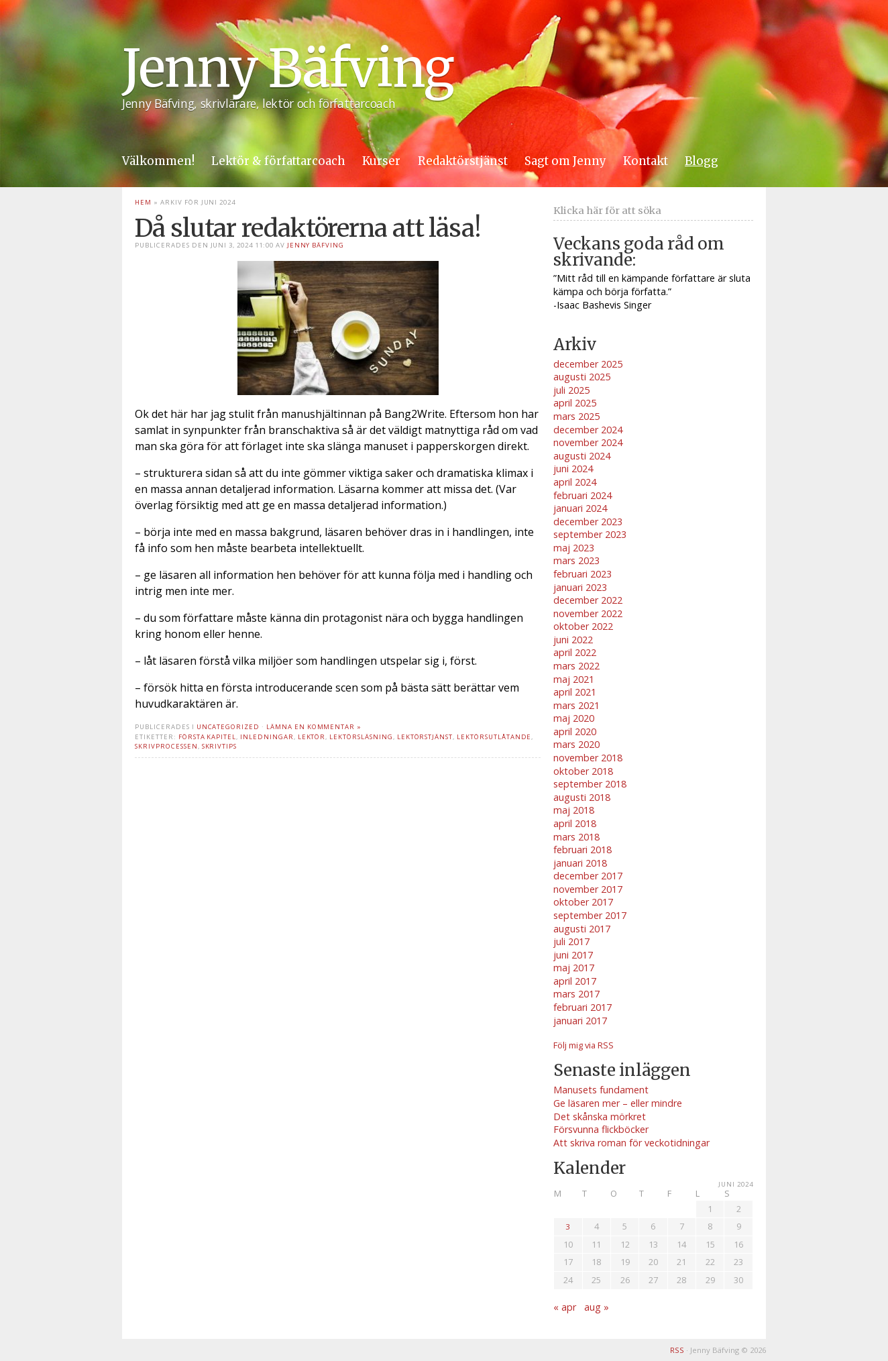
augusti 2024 (581, 455)
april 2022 (574, 652)
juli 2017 (571, 941)
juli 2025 (571, 390)
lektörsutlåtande (494, 736)
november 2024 (587, 442)
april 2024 (574, 482)
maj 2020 (573, 718)
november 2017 (587, 889)
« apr (564, 1307)
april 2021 (574, 692)
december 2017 (587, 875)
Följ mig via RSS (583, 1045)
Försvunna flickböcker (601, 1129)
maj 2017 (573, 967)
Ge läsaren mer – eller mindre (617, 1103)
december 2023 (587, 521)
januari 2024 (580, 508)
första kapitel (207, 736)
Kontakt (645, 161)
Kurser (381, 161)
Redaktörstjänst (463, 161)
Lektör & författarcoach (278, 161)
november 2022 (587, 613)
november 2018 (587, 757)
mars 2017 (576, 993)
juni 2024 (573, 468)
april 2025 (574, 402)
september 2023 (589, 534)
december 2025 (587, 364)
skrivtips (219, 746)
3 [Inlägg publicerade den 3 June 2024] (567, 1226)
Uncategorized (228, 726)
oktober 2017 (583, 901)
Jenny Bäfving (287, 68)
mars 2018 (576, 836)
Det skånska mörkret (599, 1116)
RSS (677, 1350)
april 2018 (574, 823)
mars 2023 (576, 560)
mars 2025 (576, 416)
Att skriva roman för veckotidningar (631, 1142)
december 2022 (587, 600)
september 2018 (589, 783)
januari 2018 (580, 863)
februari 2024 (582, 495)
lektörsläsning (360, 736)
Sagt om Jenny (565, 161)
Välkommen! (158, 161)
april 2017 (574, 981)
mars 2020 (576, 744)
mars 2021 (576, 705)
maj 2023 (573, 547)
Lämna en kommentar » (314, 726)
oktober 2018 (583, 771)
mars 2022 (576, 665)
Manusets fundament (601, 1089)
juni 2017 (573, 954)
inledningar (267, 736)
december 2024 (587, 429)
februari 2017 (582, 1007)
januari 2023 (580, 587)
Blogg (701, 161)
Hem (143, 202)
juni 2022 (573, 639)
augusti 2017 (581, 928)
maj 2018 (573, 810)
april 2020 (574, 731)
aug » (596, 1307)
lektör (312, 736)
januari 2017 (580, 1020)
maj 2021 (573, 679)
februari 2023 (582, 573)
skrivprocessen (166, 746)
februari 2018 (582, 849)
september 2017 (589, 915)
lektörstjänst (425, 736)
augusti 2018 (581, 797)
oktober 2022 (583, 626)
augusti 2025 (581, 376)
